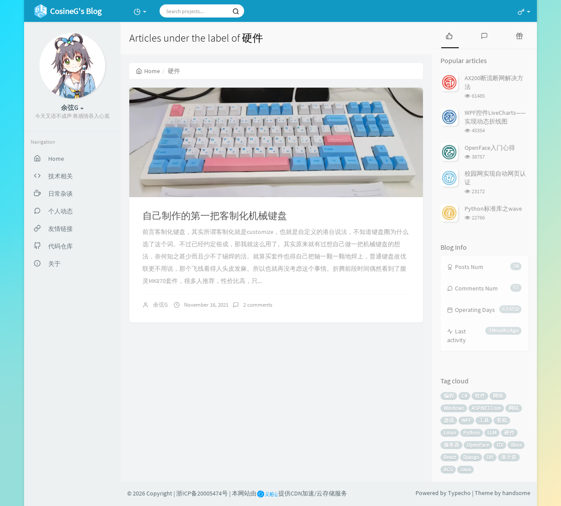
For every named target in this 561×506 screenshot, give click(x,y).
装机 (502, 420)
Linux (450, 432)
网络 (498, 396)
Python (471, 432)
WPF (466, 420)
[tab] (449, 35)
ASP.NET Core (486, 408)
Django (471, 457)
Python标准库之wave (493, 208)
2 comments (257, 304)
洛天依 (509, 457)
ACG (448, 469)
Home (148, 71)
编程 (449, 396)
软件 (480, 396)
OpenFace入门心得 (490, 148)
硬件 (509, 432)
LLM (492, 432)
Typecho (459, 493)
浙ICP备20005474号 (202, 493)
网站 (513, 408)
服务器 (451, 445)
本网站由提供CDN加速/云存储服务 (289, 493)
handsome (516, 493)
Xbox (516, 445)
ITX (500, 445)
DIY (490, 457)
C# (464, 396)
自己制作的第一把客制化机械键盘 (214, 215)
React (450, 457)
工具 (484, 420)
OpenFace (478, 445)
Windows (454, 408)
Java (465, 469)
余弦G (160, 304)
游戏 (449, 420)
